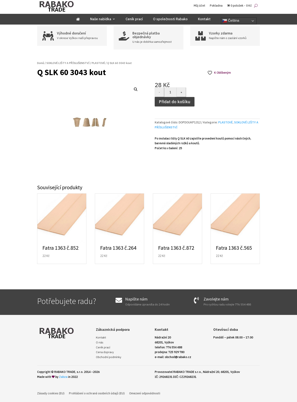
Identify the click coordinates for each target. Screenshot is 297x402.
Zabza (63, 377)
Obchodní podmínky (108, 357)
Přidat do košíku (174, 101)
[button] (135, 89)
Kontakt (204, 19)
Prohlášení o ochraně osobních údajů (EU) (97, 393)
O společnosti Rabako (170, 19)
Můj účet (199, 5)
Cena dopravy (105, 352)
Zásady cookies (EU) (50, 393)
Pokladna (216, 5)
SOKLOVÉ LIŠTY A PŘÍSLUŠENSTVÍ (68, 63)
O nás (99, 342)
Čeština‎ (230, 20)
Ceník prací (134, 19)
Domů (40, 63)
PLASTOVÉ (98, 63)
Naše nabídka (100, 19)
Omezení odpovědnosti (144, 393)
